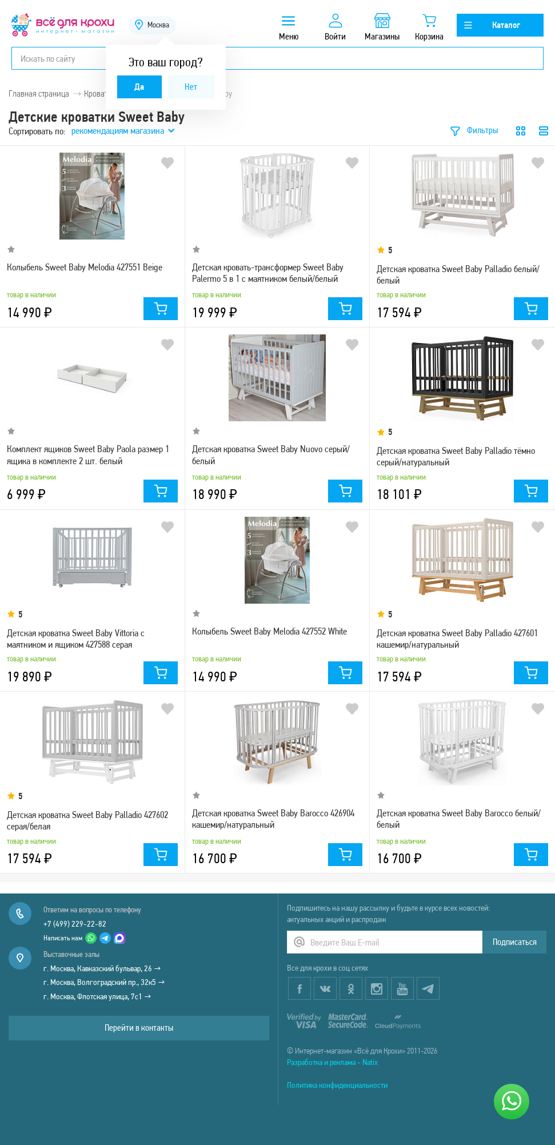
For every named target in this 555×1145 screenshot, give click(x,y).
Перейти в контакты (139, 1027)
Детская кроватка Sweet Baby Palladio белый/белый (458, 274)
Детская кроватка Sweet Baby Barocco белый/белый (459, 818)
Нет (191, 86)
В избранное (167, 162)
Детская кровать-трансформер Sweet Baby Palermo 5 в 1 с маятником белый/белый (268, 272)
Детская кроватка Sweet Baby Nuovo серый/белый (271, 454)
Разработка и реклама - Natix (332, 1062)
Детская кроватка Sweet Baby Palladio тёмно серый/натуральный (456, 456)
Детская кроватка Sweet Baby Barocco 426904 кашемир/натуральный (273, 818)
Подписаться (515, 941)
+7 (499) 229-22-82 (74, 924)
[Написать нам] (511, 1101)
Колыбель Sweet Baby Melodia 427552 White (269, 631)
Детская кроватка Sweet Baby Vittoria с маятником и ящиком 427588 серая (76, 638)
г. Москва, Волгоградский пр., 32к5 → (104, 982)
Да (139, 86)
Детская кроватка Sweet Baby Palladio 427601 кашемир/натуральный (457, 638)
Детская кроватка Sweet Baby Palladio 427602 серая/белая (87, 820)
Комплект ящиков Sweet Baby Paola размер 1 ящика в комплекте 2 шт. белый (88, 454)
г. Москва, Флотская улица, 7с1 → (97, 996)
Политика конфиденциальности (337, 1085)
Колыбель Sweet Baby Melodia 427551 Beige (84, 267)
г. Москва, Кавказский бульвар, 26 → (102, 968)
